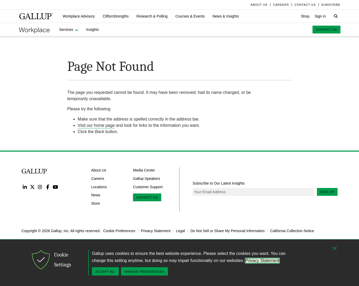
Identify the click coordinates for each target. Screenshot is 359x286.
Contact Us (147, 197)
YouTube (55, 187)
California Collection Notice (292, 231)
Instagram (40, 187)
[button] (79, 16)
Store (95, 203)
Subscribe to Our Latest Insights (219, 183)
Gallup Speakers (146, 178)
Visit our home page (96, 125)
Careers (97, 178)
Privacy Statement (156, 231)
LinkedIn (24, 187)
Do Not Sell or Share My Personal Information (227, 231)
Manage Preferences (144, 271)
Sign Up (327, 191)
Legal (180, 231)
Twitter (32, 187)
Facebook (47, 187)
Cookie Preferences (119, 231)
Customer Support (148, 187)
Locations (99, 187)
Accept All (105, 271)
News (95, 195)
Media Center (144, 170)
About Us (98, 170)
